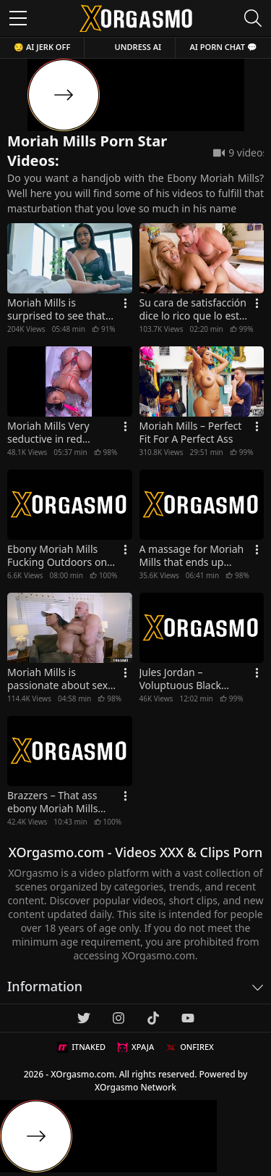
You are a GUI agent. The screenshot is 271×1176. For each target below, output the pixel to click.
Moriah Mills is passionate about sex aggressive (57, 679)
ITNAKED (81, 1047)
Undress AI (138, 46)
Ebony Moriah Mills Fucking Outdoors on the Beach (57, 556)
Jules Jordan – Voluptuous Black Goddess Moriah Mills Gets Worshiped (190, 679)
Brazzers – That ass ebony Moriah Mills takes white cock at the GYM (61, 802)
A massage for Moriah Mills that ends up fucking (191, 556)
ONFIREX (189, 1047)
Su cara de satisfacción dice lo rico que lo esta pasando (192, 309)
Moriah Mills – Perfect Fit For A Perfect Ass (190, 433)
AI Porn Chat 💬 (223, 46)
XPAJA (135, 1047)
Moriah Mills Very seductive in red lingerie (48, 433)
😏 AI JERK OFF (42, 46)
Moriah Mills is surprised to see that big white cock (56, 309)
